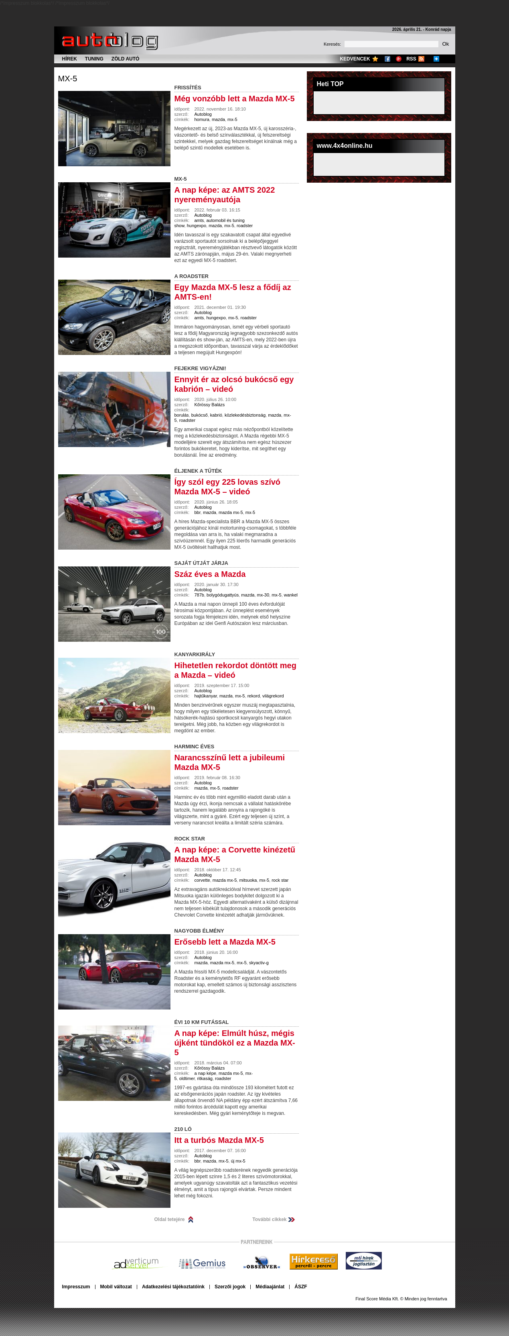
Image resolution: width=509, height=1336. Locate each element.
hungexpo (196, 225)
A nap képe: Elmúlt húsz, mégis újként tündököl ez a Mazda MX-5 (234, 1043)
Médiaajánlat (270, 1287)
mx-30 (263, 594)
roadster (245, 225)
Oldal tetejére (169, 1219)
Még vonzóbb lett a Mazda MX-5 (234, 98)
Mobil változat (116, 1287)
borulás (181, 415)
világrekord (273, 695)
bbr (198, 512)
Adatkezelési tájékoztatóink (173, 1287)
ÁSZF (300, 1287)
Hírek (69, 59)
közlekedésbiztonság (245, 415)
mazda (218, 119)
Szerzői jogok (230, 1287)
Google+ (399, 59)
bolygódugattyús (223, 594)
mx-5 (67, 78)
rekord (253, 695)
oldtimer (187, 1078)
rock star (280, 880)
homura (202, 119)
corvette (202, 880)
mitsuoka (248, 880)
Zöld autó (126, 59)
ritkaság (205, 1078)
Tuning (94, 59)
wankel (291, 594)
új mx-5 (238, 1161)
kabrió (216, 415)
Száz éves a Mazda (210, 574)
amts (199, 220)
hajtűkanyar (206, 695)
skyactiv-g (259, 962)
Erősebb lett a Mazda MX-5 (225, 941)
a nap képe (205, 1073)
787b (199, 594)
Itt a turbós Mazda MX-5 (219, 1140)
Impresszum (76, 1287)
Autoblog (203, 114)
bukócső (199, 415)
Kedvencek (355, 59)
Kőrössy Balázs (210, 404)
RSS (411, 59)
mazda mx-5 (231, 512)
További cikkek (269, 1219)
